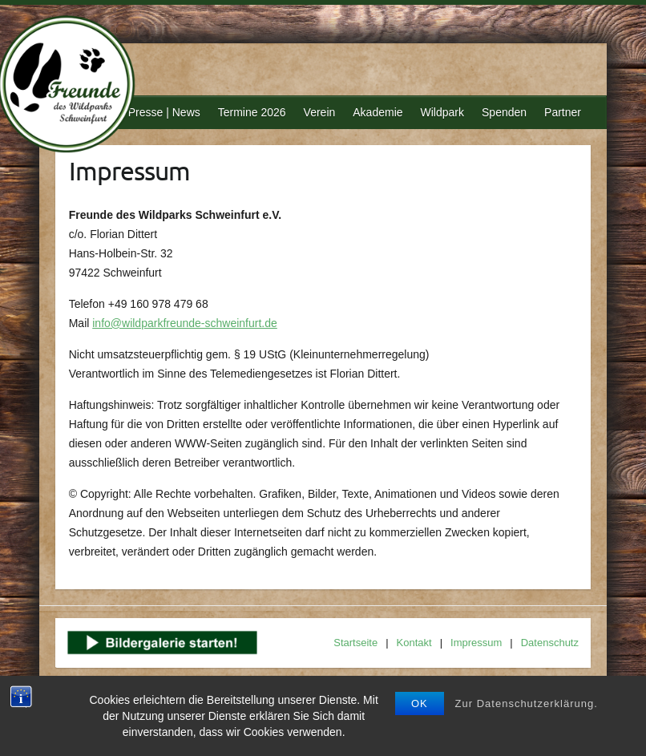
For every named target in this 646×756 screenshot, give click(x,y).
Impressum (476, 643)
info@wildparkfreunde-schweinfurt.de (184, 323)
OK (419, 703)
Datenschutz (550, 643)
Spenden (504, 112)
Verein (320, 112)
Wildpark (442, 112)
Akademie (377, 112)
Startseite (355, 643)
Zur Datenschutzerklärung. (526, 703)
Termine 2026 (252, 112)
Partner (562, 112)
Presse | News (164, 112)
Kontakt (414, 643)
